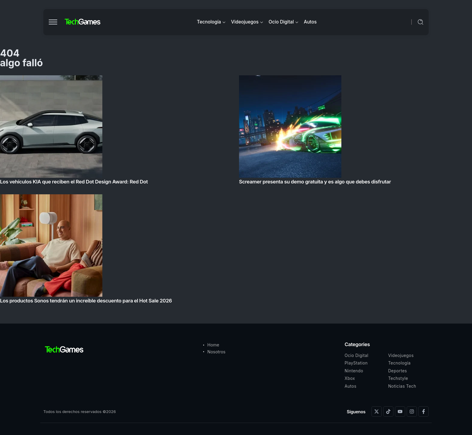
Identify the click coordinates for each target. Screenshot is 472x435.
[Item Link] (236, 191)
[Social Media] (376, 411)
